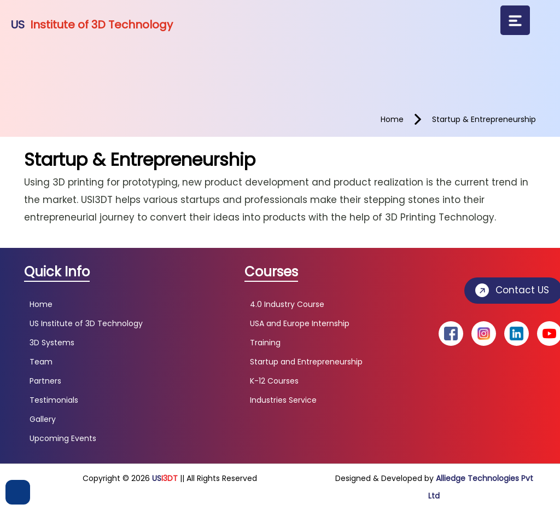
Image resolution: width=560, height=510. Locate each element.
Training (265, 342)
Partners (45, 380)
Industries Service (283, 400)
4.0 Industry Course (287, 304)
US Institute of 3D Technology (86, 323)
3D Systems (52, 342)
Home (41, 304)
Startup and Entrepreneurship (306, 361)
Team (41, 361)
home (392, 119)
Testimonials (54, 400)
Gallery (43, 419)
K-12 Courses (274, 380)
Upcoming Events (63, 438)
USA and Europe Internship (299, 323)
